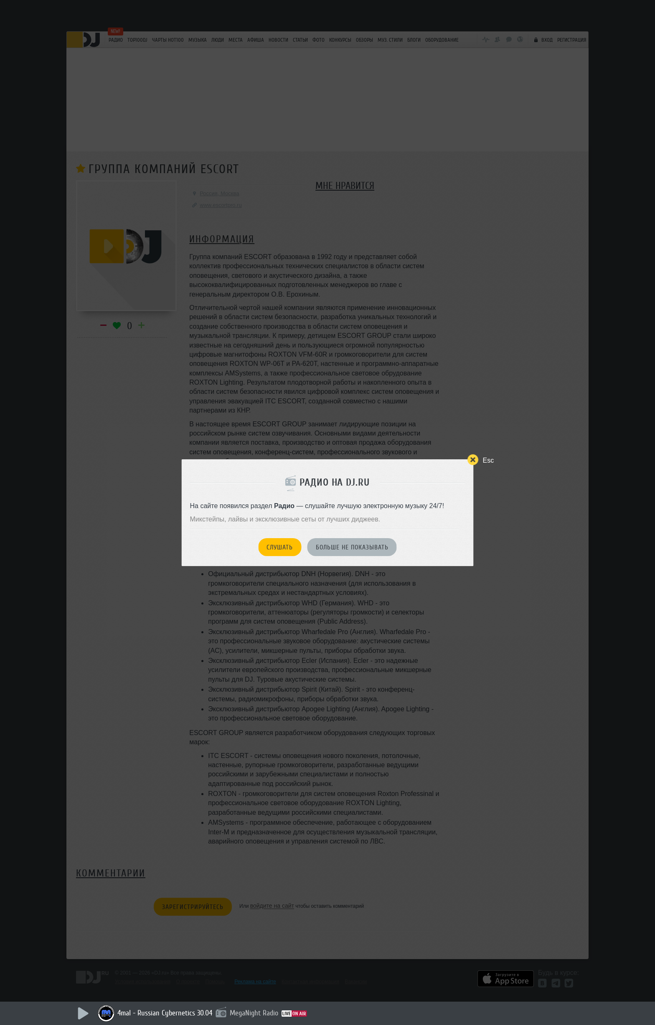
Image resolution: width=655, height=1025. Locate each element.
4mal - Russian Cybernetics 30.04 (164, 1013)
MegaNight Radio (254, 1013)
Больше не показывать (352, 547)
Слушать (280, 547)
